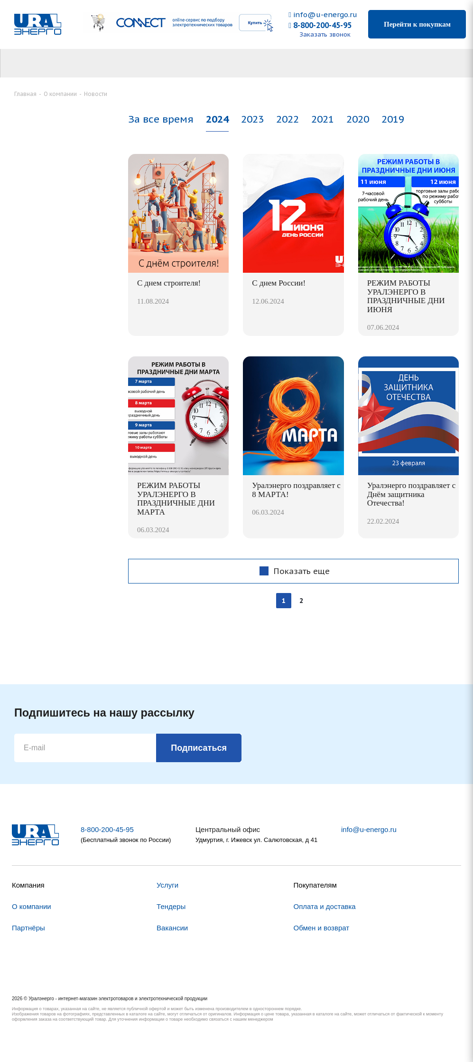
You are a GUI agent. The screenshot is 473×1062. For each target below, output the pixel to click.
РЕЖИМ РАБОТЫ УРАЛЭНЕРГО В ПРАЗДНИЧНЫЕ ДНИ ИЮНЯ (406, 296)
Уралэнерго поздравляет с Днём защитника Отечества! (411, 494)
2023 (252, 119)
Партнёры (28, 928)
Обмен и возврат (322, 928)
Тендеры (171, 906)
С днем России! (279, 282)
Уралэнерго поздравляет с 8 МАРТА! (296, 490)
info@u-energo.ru (322, 14)
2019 (392, 119)
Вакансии (172, 928)
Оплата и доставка (325, 906)
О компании (31, 906)
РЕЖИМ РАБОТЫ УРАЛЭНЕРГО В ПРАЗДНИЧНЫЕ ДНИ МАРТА (176, 499)
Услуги (167, 885)
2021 (322, 119)
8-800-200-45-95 (320, 25)
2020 (357, 119)
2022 (287, 119)
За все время (161, 119)
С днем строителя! (169, 282)
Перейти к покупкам (417, 24)
